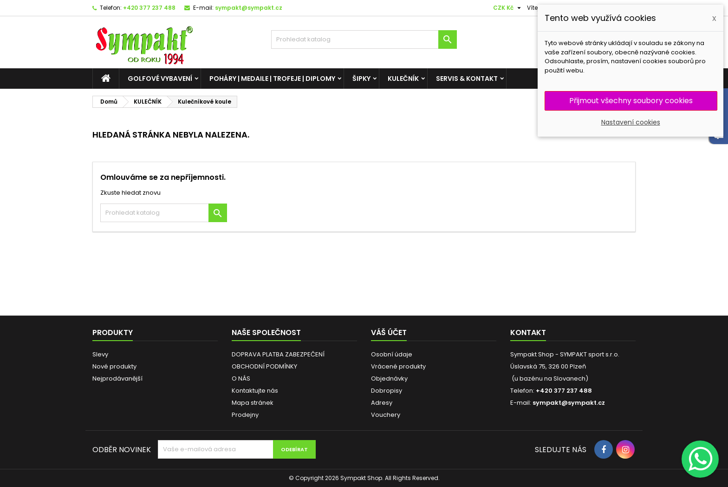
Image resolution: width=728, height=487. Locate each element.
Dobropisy (386, 390)
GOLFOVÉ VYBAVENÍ (160, 78)
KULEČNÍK (403, 78)
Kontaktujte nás (255, 390)
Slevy (100, 354)
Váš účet (389, 332)
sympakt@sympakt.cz (248, 8)
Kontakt (528, 332)
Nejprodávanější (117, 378)
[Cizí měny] (508, 8)
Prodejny (245, 414)
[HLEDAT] (364, 39)
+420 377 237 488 (149, 8)
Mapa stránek (252, 402)
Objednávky (389, 378)
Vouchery (385, 414)
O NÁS (241, 378)
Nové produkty (114, 366)
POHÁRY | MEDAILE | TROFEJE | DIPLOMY (272, 78)
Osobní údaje (391, 354)
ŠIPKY (361, 78)
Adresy (381, 402)
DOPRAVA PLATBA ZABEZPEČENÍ (278, 354)
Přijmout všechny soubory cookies (631, 100)
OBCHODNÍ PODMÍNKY (264, 366)
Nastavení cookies (630, 122)
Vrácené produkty (398, 366)
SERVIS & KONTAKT (467, 78)
